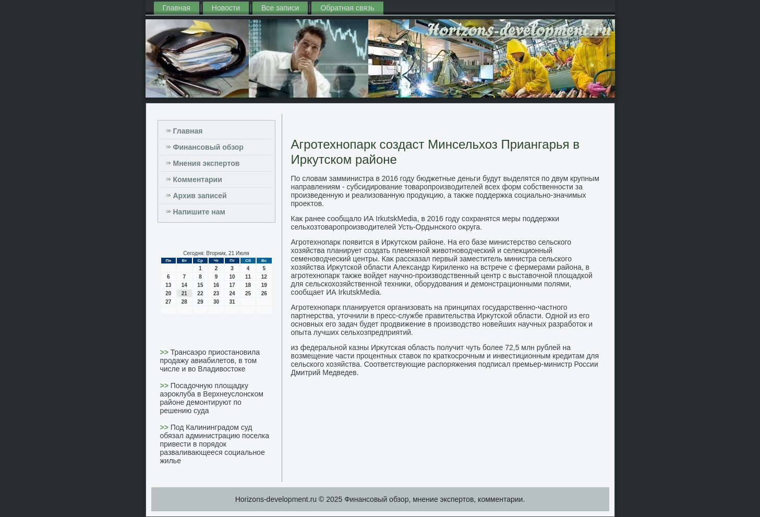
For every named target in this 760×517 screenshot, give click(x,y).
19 (264, 285)
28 (184, 302)
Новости (226, 8)
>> (165, 352)
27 (168, 302)
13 (168, 285)
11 (248, 277)
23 (216, 293)
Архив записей (200, 195)
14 (184, 285)
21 (184, 293)
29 (200, 302)
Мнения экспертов (206, 163)
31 (232, 302)
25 (248, 293)
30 (216, 302)
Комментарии (197, 179)
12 (264, 277)
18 (248, 285)
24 (232, 293)
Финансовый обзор (208, 147)
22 (200, 293)
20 (168, 293)
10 (232, 277)
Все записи (280, 8)
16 (216, 285)
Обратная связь (347, 8)
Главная (176, 8)
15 (200, 285)
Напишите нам (199, 212)
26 (264, 293)
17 (232, 285)
